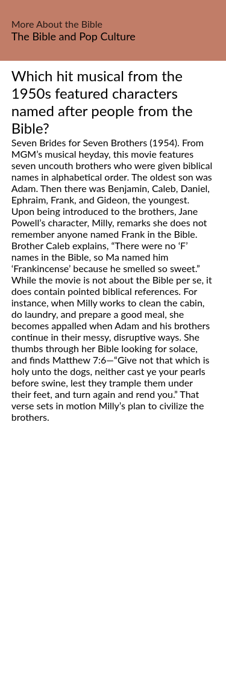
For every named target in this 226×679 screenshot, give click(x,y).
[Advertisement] (113, 564)
